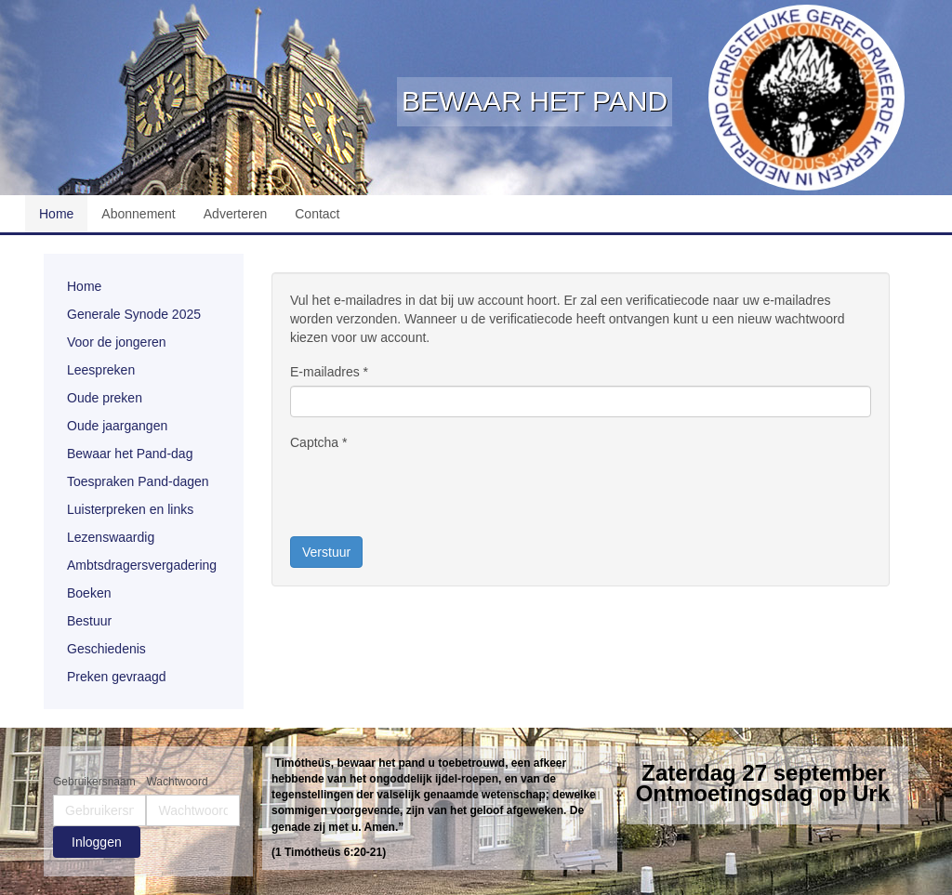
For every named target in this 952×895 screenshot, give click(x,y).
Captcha (319, 442)
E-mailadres (329, 371)
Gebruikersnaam (94, 781)
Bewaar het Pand (535, 101)
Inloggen (97, 842)
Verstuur (326, 552)
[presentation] (431, 492)
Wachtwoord (176, 781)
